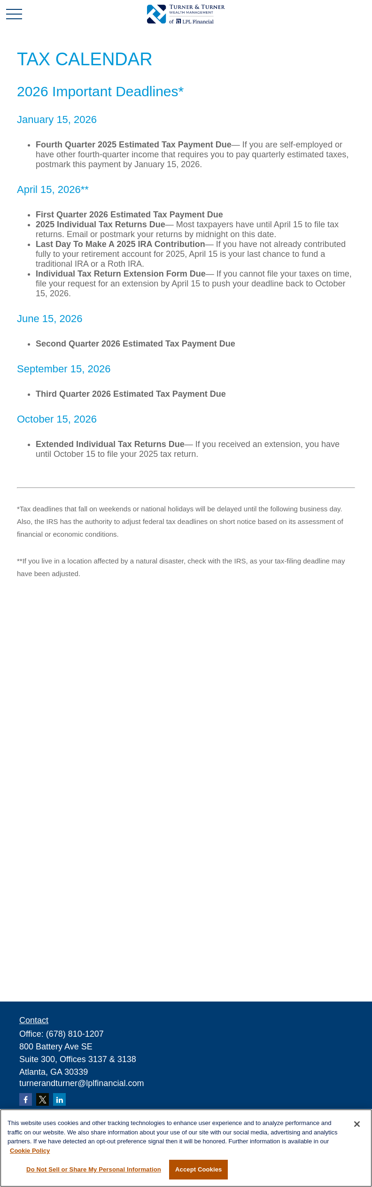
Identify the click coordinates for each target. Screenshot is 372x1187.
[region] (186, 1148)
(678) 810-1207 (75, 1034)
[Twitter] (42, 1099)
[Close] (357, 1124)
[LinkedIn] (59, 1099)
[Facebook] (25, 1099)
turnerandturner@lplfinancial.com (81, 1083)
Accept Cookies (198, 1169)
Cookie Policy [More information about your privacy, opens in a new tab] (30, 1150)
